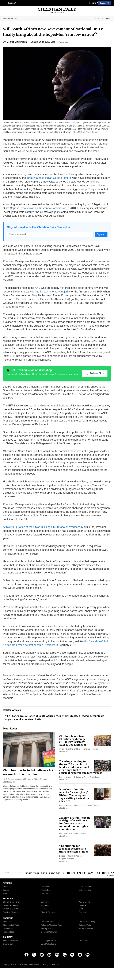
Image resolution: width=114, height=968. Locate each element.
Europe (62, 777)
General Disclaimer (49, 932)
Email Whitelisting (48, 944)
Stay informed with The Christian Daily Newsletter (38, 227)
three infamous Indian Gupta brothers (49, 177)
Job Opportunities (48, 941)
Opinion (82, 912)
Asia (5, 893)
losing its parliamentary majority (51, 291)
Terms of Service (86, 928)
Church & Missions (23, 779)
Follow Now (97, 373)
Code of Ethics (47, 922)
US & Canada (8, 779)
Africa (61, 749)
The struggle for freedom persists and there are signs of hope (73, 848)
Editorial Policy (85, 925)
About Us (7, 922)
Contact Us (83, 941)
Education (45, 902)
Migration (45, 905)
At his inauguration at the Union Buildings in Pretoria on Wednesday (43, 526)
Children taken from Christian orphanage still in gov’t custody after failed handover (72, 740)
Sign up (101, 234)
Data (81, 909)
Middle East (46, 890)
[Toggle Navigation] (4, 3)
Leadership (7, 928)
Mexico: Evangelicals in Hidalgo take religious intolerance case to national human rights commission (74, 823)
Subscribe (99, 18)
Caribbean (45, 887)
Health (44, 909)
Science (82, 905)
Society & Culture (74, 777)
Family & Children (73, 749)
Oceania (44, 893)
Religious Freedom (90, 749)
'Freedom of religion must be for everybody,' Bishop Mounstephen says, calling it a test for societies (74, 795)
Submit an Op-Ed (10, 941)
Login (108, 18)
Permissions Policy (87, 922)
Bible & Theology (40, 779)
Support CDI (104, 3)
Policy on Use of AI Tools (51, 925)
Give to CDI (8, 944)
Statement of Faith (11, 925)
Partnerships (8, 932)
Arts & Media (84, 902)
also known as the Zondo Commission (43, 208)
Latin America (64, 833)
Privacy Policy (47, 928)
